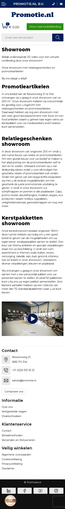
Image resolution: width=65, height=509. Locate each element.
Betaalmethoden (12, 435)
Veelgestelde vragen (14, 411)
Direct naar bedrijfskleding (45, 26)
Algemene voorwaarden (16, 454)
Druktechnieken (11, 416)
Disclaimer (8, 468)
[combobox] (27, 37)
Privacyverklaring (12, 463)
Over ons (7, 407)
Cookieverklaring (12, 459)
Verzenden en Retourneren (18, 440)
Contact (6, 430)
